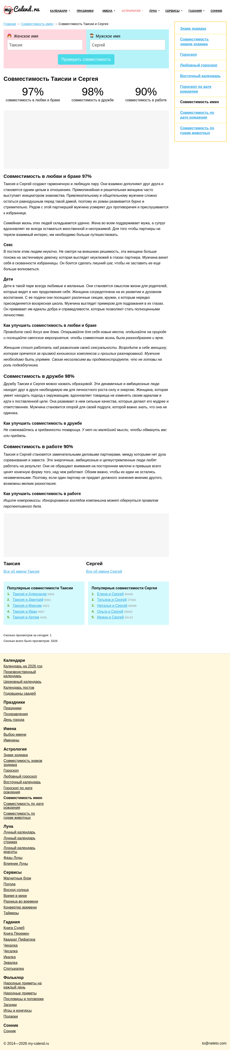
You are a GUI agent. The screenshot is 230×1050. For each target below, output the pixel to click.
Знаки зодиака (193, 29)
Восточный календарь (200, 76)
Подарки (11, 1016)
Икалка (10, 957)
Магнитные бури (17, 878)
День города (14, 720)
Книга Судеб (14, 928)
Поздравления (16, 714)
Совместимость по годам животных (19, 816)
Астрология (131, 11)
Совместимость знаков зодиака (23, 763)
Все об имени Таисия (22, 571)
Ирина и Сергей (110, 617)
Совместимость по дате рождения (24, 806)
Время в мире (15, 896)
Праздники (85, 11)
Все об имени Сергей (104, 571)
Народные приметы (20, 993)
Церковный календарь (23, 682)
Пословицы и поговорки (24, 999)
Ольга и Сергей (110, 611)
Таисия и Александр (30, 594)
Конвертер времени (20, 907)
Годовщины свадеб (20, 693)
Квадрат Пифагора (19, 939)
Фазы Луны (13, 858)
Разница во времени (21, 901)
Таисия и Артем (26, 617)
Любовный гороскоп (198, 65)
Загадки (10, 1005)
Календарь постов (19, 688)
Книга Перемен (16, 933)
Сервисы (172, 11)
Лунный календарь (19, 832)
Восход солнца (16, 890)
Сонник (216, 11)
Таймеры (11, 913)
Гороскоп (188, 54)
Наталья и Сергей (112, 606)
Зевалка (10, 963)
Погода (10, 884)
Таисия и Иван (25, 611)
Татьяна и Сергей (112, 600)
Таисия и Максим (27, 606)
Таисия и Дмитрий (28, 600)
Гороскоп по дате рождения (18, 790)
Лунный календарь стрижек (19, 840)
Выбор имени (15, 734)
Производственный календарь (20, 674)
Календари (58, 11)
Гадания (195, 11)
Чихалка (11, 945)
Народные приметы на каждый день (23, 985)
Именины (12, 740)
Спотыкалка (14, 969)
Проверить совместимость (86, 59)
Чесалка (11, 951)
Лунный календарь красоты (19, 850)
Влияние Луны (16, 864)
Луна (153, 11)
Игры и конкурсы (18, 1010)
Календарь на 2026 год (23, 666)
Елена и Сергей (110, 594)
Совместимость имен (199, 102)
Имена (107, 11)
